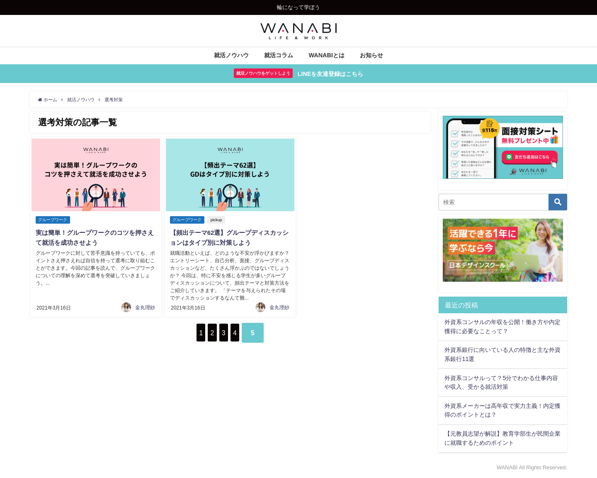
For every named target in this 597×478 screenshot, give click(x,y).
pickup (218, 220)
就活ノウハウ (231, 55)
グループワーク (53, 220)
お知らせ (371, 55)
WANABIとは (327, 55)
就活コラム (278, 55)
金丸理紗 (145, 305)
